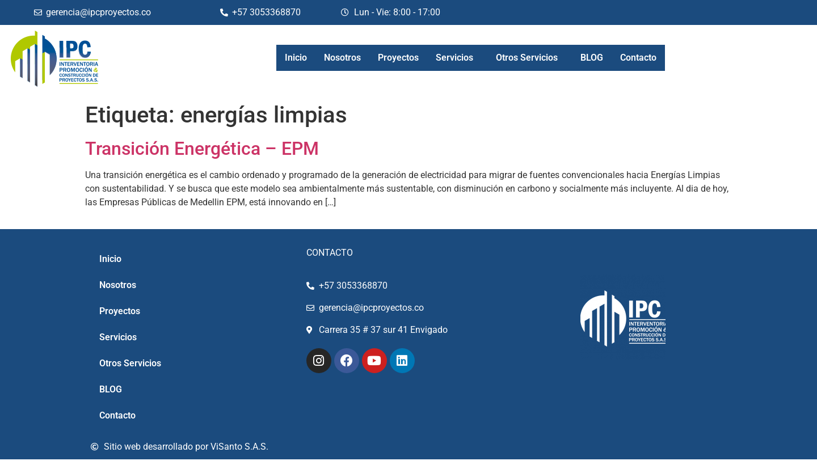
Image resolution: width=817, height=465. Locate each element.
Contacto (638, 57)
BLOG (591, 57)
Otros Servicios (527, 57)
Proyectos (398, 57)
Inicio (296, 57)
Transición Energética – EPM (202, 148)
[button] (457, 58)
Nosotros (342, 57)
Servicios (454, 57)
